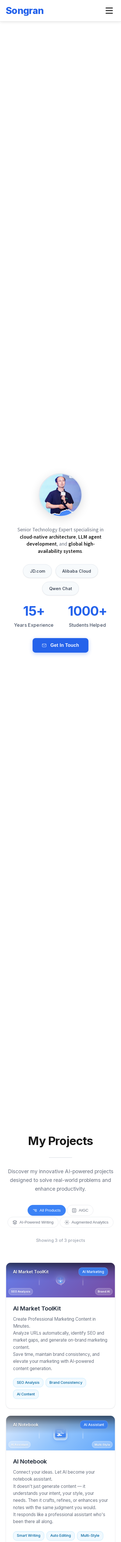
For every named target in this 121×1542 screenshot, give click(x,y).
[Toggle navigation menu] (109, 10)
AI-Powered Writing (33, 1222)
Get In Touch (60, 645)
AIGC (80, 1210)
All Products (47, 1210)
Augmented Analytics (86, 1222)
